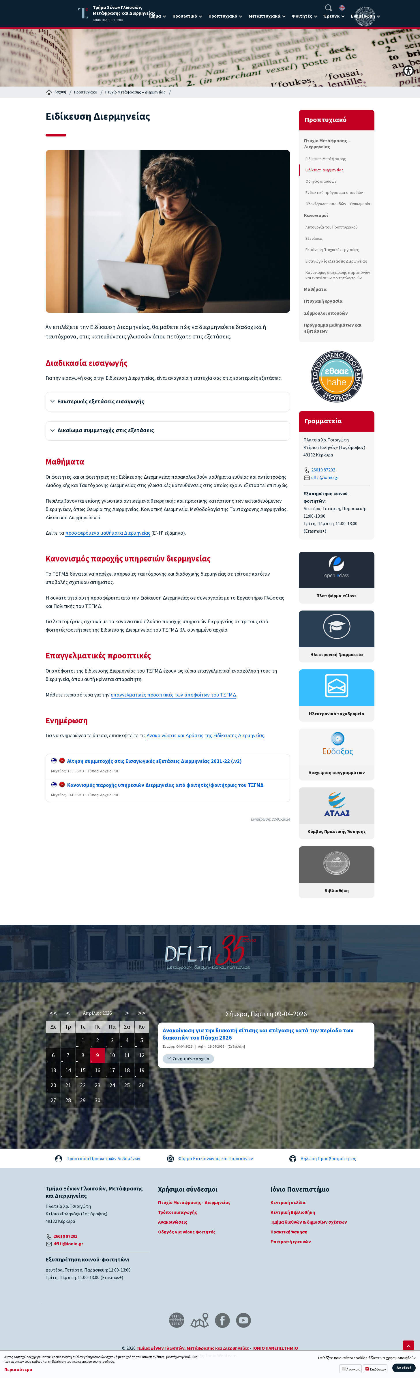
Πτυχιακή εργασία (323, 301)
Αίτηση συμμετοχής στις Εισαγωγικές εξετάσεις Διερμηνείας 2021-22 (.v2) (146, 762)
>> (141, 1013)
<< (53, 1013)
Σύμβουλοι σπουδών (326, 313)
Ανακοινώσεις (172, 1222)
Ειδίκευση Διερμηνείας (324, 170)
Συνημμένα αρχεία (190, 1059)
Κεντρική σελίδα (288, 1202)
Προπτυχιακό (223, 16)
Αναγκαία (353, 1369)
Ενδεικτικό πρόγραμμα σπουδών (334, 193)
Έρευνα (332, 16)
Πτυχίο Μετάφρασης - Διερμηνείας (194, 1202)
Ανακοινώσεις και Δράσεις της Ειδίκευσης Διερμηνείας (205, 737)
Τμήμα (154, 16)
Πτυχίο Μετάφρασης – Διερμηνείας (135, 92)
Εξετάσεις (314, 238)
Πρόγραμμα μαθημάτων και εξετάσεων (332, 328)
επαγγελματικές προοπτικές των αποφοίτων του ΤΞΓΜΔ (173, 696)
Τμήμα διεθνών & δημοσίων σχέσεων (309, 1222)
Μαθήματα (315, 289)
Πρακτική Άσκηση (289, 1232)
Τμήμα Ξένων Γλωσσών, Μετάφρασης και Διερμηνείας (192, 1348)
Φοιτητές (302, 16)
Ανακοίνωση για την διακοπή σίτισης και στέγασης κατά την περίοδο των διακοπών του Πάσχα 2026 (258, 1034)
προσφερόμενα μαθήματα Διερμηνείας (107, 534)
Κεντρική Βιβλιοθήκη (293, 1212)
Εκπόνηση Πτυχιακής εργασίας (332, 250)
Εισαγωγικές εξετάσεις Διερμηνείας (336, 261)
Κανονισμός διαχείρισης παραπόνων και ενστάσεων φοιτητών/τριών (337, 275)
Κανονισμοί (316, 215)
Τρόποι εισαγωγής (177, 1212)
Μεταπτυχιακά (264, 16)
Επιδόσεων (378, 1369)
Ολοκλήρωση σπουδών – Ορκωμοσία (337, 204)
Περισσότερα (18, 1370)
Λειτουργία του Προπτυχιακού (331, 227)
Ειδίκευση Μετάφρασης (325, 159)
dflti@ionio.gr (325, 477)
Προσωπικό (184, 16)
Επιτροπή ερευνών (291, 1242)
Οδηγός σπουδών (321, 181)
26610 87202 (323, 470)
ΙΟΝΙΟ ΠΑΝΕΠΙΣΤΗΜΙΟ (275, 1348)
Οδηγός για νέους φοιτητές (186, 1232)
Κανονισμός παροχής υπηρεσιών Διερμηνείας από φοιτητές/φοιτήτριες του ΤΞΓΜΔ (157, 786)
